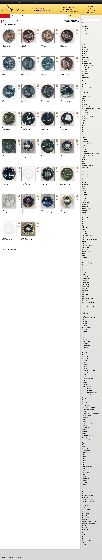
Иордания (85, 184)
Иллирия (84, 173)
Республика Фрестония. (89, 394)
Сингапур (85, 425)
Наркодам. (85, 331)
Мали (83, 292)
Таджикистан (86, 450)
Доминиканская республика (90, 153)
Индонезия (85, 181)
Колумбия (85, 233)
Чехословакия (86, 509)
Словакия (85, 431)
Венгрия (84, 110)
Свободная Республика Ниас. (91, 413)
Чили (83, 511)
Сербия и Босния (87, 423)
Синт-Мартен (86, 427)
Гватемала (85, 132)
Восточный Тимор (87, 116)
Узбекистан (85, 478)
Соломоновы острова (88, 435)
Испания (84, 194)
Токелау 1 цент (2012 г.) (6, 46)
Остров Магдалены (88, 357)
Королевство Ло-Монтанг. (89, 245)
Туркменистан (86, 472)
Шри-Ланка (85, 517)
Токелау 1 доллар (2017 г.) (7, 128)
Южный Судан (86, 540)
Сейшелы (85, 417)
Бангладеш (85, 67)
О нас (45, 2)
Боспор (84, 89)
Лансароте (85, 257)
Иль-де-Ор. (85, 175)
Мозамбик (85, 313)
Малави (84, 288)
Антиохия (85, 49)
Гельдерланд (86, 134)
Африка (84, 61)
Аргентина (85, 51)
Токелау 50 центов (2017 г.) (46, 101)
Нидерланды (86, 341)
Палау (84, 362)
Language (97, 2)
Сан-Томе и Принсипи (88, 407)
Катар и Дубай (86, 218)
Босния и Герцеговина (88, 87)
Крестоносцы (86, 251)
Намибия (84, 329)
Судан (84, 443)
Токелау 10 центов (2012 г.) (46, 73)
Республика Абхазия (88, 388)
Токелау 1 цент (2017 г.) (25, 46)
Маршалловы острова (88, 302)
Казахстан (85, 204)
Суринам (84, 445)
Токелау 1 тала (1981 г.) (45, 156)
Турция (84, 474)
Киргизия (84, 226)
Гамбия (84, 126)
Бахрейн (84, 71)
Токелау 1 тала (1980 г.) (6, 156)
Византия (85, 114)
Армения (84, 53)
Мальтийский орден (88, 298)
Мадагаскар (85, 284)
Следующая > (11, 24)
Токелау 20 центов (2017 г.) (26, 101)
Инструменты (36, 2)
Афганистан (85, 59)
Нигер (83, 337)
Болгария (85, 83)
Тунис (83, 470)
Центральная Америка (89, 499)
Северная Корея (87, 415)
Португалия (85, 384)
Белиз (84, 75)
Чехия (84, 507)
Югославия (85, 537)
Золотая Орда (86, 169)
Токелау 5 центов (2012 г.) (7, 73)
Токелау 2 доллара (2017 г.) (65, 183)
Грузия (84, 147)
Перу (83, 380)
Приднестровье (86, 386)
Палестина (85, 364)
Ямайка (84, 542)
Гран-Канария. (86, 141)
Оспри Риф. (85, 353)
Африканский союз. (88, 63)
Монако (84, 319)
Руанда (84, 398)
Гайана (84, 124)
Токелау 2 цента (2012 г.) (45, 46)
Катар (83, 216)
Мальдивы (85, 294)
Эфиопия (84, 533)
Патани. (84, 376)
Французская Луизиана (89, 492)
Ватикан (84, 104)
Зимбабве (85, 167)
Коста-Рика (85, 247)
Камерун (84, 210)
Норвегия (85, 347)
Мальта (84, 296)
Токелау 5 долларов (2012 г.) (7, 211)
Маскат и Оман (86, 304)
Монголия (85, 321)
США (83, 447)
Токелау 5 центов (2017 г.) (26, 73)
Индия (84, 179)
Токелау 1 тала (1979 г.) (45, 128)
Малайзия (85, 290)
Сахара (84, 411)
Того (83, 462)
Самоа (84, 404)
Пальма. (84, 366)
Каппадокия (85, 214)
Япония (84, 544)
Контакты (45, 16)
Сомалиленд (86, 439)
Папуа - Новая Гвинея (88, 370)
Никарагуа (85, 343)
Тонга (83, 464)
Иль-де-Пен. (85, 177)
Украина (84, 480)
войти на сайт (41, 8)
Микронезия (85, 312)
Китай (83, 229)
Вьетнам (84, 118)
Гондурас (84, 139)
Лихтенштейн (86, 276)
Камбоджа (85, 206)
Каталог (11, 2)
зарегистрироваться (44, 10)
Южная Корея (86, 539)
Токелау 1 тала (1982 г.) (6, 183)
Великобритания (87, 106)
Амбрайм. (85, 44)
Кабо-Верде (85, 202)
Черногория (85, 505)
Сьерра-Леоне (86, 449)
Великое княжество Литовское (91, 108)
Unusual (84, 26)
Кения (84, 220)
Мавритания (85, 282)
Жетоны (84, 159)
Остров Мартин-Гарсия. (89, 359)
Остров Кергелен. (87, 355)
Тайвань (84, 454)
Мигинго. (84, 310)
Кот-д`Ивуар (85, 249)
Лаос (83, 259)
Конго (83, 237)
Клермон (84, 231)
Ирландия (85, 190)
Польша (84, 382)
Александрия (86, 38)
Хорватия (85, 497)
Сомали (84, 437)
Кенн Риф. (85, 222)
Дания (84, 149)
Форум (28, 2)
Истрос (84, 196)
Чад (83, 503)
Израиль (84, 171)
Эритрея (84, 527)
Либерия (84, 269)
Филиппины (85, 486)
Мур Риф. (85, 323)
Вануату (84, 102)
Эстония (84, 531)
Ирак (83, 186)
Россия (84, 396)
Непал (84, 335)
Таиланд (84, 452)
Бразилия (85, 92)
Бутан (83, 100)
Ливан (84, 271)
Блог (23, 2)
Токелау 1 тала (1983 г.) (25, 183)
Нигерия (84, 339)
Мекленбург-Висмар (88, 306)
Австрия (84, 30)
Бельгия (84, 79)
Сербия (84, 421)
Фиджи (84, 484)
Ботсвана (85, 91)
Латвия (84, 261)
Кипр (83, 224)
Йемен (84, 200)
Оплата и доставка (29, 16)
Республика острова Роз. (89, 392)
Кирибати (85, 227)
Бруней (84, 94)
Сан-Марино (85, 405)
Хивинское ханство (87, 495)
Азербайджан (86, 34)
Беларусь (85, 73)
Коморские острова (88, 235)
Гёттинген (85, 137)
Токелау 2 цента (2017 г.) (64, 46)
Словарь (18, 2)
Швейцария (85, 513)
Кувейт (84, 255)
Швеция (84, 515)
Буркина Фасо (86, 96)
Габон (83, 120)
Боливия (84, 85)
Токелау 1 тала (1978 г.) (25, 128)
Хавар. (84, 494)
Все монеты (85, 23)
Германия (85, 136)
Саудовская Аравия (88, 409)
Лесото (84, 267)
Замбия (84, 163)
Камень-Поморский (88, 208)
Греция (84, 145)
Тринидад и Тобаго (87, 466)
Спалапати (85, 441)
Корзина (75, 16)
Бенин (84, 81)
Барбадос (85, 69)
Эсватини (85, 529)
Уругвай (84, 482)
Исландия (85, 192)
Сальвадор (85, 402)
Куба (83, 253)
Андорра (84, 47)
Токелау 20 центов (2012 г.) (7, 101)
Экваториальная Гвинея (89, 521)
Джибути (84, 151)
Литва (83, 274)
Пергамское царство (88, 378)
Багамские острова (87, 65)
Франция (84, 490)
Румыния (84, 400)
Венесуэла (85, 112)
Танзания (85, 456)
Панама (84, 368)
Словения (85, 433)
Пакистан (85, 360)
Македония (85, 286)
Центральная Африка (88, 501)
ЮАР (83, 535)
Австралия (85, 28)
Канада (84, 212)
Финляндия (85, 488)
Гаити (83, 122)
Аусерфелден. (86, 57)
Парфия (84, 374)
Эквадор (84, 519)
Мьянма (84, 325)
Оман (83, 351)
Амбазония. (85, 42)
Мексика (84, 308)
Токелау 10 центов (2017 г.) (65, 73)
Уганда (84, 476)
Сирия (84, 429)
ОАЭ (83, 349)
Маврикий (85, 280)
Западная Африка (87, 165)
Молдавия (85, 316)
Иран (83, 188)
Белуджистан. (86, 77)
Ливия (84, 272)
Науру (84, 333)
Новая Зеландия (87, 345)
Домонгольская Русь (88, 155)
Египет (84, 157)
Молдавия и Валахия (88, 317)
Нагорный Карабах (87, 327)
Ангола (84, 46)
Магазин (4, 2)
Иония (84, 182)
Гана (83, 128)
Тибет (83, 458)
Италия (84, 198)
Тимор (84, 460)
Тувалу (84, 468)
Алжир (84, 40)
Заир (83, 161)
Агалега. (84, 32)
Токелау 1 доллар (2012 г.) (65, 101)
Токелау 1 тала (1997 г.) (45, 183)
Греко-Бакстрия (86, 143)
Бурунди (84, 98)
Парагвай (85, 372)
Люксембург (85, 278)
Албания (84, 36)
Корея (84, 243)
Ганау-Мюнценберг (87, 130)
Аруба (84, 55)
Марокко (84, 300)
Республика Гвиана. (88, 390)
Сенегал (84, 419)
